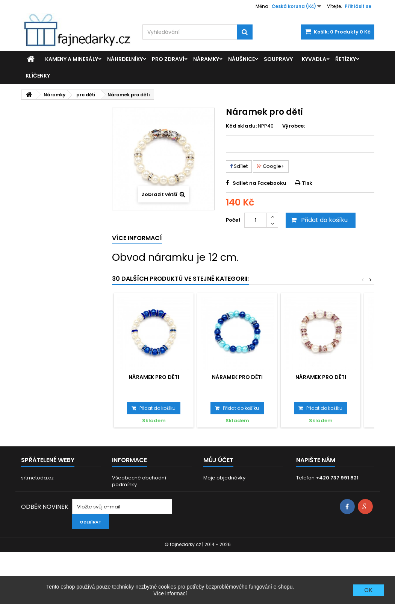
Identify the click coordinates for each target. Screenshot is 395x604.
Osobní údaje (220, 507)
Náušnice (241, 59)
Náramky (206, 59)
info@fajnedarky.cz (340, 487)
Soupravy (278, 59)
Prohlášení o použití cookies (146, 513)
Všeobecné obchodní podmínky (139, 481)
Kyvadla (314, 59)
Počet (233, 220)
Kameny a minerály (71, 59)
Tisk (307, 183)
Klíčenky (38, 75)
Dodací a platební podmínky (147, 504)
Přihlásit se (358, 6)
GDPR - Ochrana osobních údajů (151, 494)
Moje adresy (218, 497)
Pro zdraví (168, 59)
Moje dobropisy (222, 487)
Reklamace (126, 523)
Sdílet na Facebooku (259, 183)
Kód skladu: (241, 126)
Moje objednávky (224, 477)
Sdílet (239, 166)
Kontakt (121, 533)
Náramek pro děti (154, 377)
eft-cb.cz (32, 487)
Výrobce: (293, 126)
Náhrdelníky (125, 59)
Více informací (170, 593)
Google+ (271, 166)
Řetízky (345, 59)
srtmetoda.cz (37, 477)
